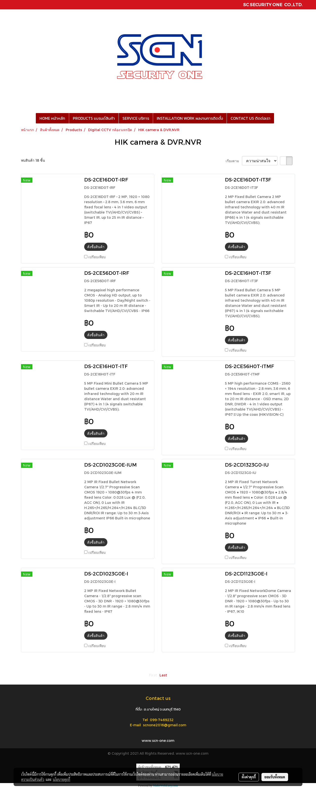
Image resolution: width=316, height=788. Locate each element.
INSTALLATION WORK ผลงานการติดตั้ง (190, 118)
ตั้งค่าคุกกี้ (249, 777)
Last (163, 675)
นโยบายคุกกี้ (61, 779)
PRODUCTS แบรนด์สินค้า (94, 118)
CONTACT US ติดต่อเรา (250, 118)
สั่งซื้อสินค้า (95, 247)
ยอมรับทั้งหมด (274, 777)
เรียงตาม (234, 161)
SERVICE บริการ (135, 118)
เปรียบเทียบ (97, 257)
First (153, 675)
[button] (278, 118)
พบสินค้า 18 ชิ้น (33, 160)
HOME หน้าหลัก (52, 118)
